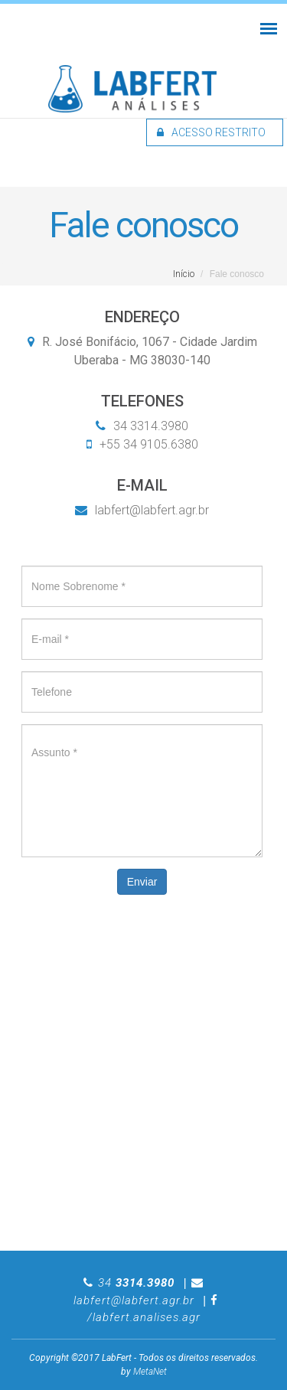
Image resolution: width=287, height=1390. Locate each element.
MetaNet (150, 1371)
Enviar (142, 882)
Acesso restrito (211, 132)
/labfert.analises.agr (144, 1317)
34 (136, 1283)
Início (183, 274)
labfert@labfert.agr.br (142, 510)
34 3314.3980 (149, 426)
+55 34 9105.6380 (147, 444)
